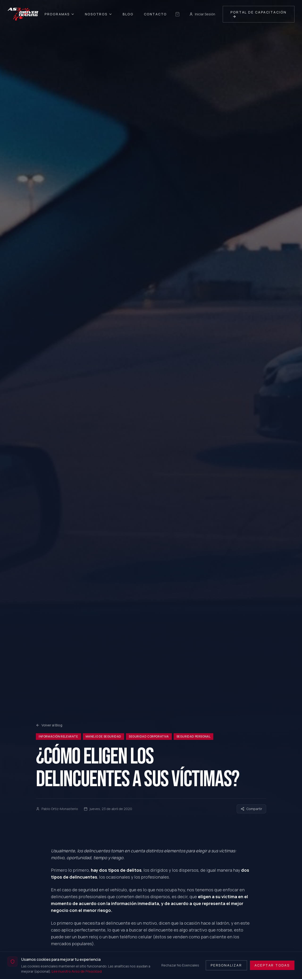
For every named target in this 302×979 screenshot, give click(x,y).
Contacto (155, 14)
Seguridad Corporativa (149, 736)
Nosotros (98, 14)
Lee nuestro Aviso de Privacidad (76, 971)
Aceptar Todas (272, 965)
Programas (60, 14)
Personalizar (226, 965)
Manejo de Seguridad (103, 736)
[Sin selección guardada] (177, 14)
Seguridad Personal (193, 736)
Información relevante (58, 736)
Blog (128, 14)
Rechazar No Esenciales (180, 965)
